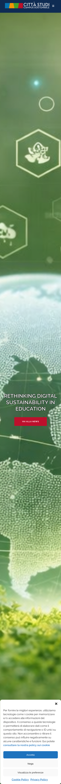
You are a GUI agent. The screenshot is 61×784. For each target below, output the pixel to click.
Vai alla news (30, 421)
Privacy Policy (39, 779)
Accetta (30, 754)
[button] (56, 703)
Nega (31, 763)
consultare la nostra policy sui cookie (26, 745)
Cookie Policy (20, 779)
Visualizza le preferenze (30, 772)
